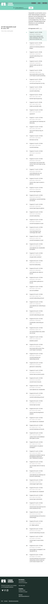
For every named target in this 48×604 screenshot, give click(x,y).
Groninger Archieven (8, 587)
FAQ (2, 601)
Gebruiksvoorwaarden (13, 601)
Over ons (45, 3)
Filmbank (33, 3)
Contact (6, 601)
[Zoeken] (21, 8)
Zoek (31, 7)
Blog (39, 3)
